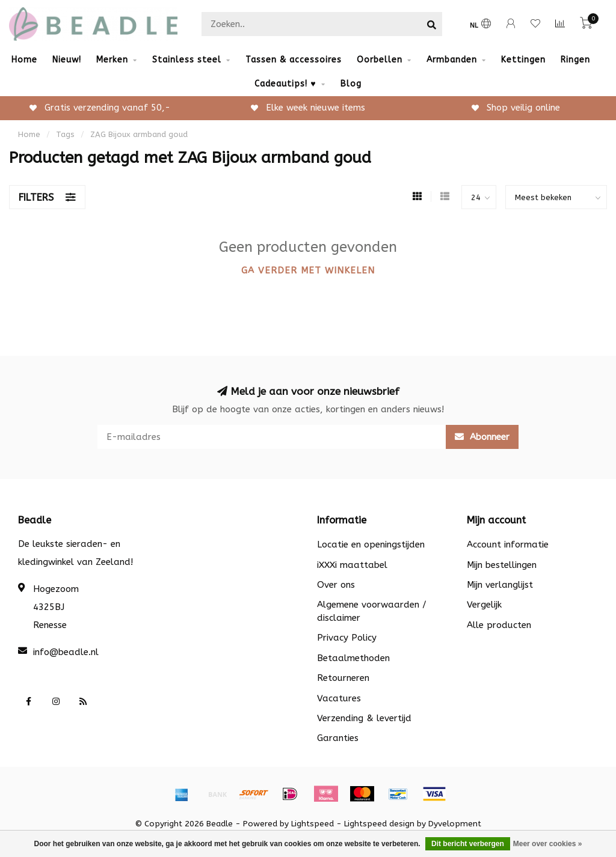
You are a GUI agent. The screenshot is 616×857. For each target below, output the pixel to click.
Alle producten (499, 625)
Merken (112, 60)
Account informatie (508, 544)
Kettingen (523, 60)
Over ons (336, 584)
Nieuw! (66, 60)
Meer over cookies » (547, 844)
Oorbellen (379, 60)
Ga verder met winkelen (308, 270)
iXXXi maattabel (352, 565)
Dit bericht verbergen (467, 844)
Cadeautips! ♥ (285, 84)
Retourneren (343, 677)
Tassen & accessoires (293, 60)
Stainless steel (186, 60)
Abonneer (482, 437)
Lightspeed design (379, 824)
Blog (351, 84)
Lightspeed (312, 824)
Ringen (575, 60)
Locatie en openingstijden (371, 544)
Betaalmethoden (353, 658)
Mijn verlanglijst (500, 584)
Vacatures (339, 698)
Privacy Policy (347, 637)
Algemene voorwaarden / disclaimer (372, 611)
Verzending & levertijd (364, 718)
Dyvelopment (454, 824)
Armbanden (452, 60)
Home (24, 60)
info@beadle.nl (66, 652)
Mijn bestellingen (502, 565)
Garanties (338, 738)
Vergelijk (484, 604)
